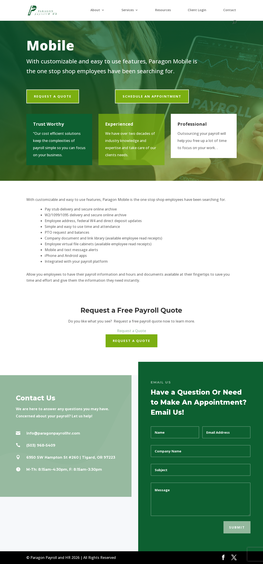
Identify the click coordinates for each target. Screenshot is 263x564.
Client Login (197, 10)
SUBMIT (237, 527)
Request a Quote (52, 96)
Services (127, 10)
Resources (163, 10)
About (95, 10)
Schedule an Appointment (152, 96)
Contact (229, 10)
